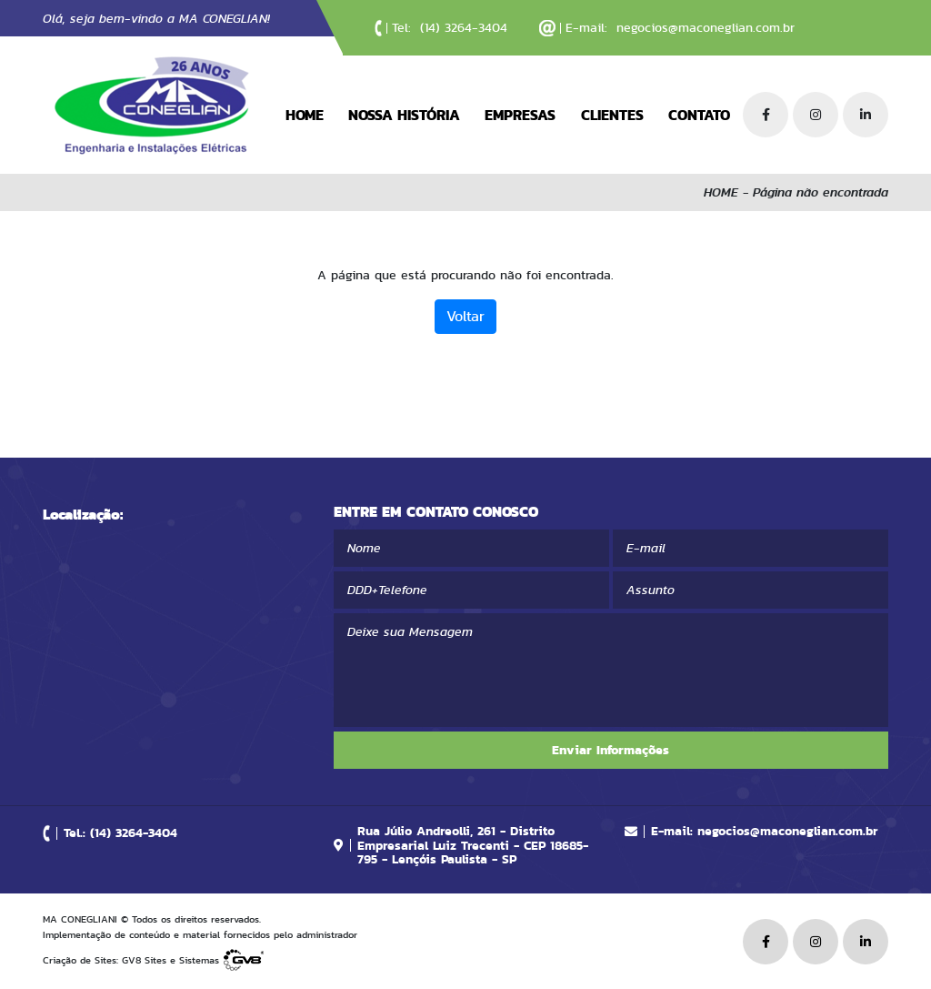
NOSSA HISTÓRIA (404, 115)
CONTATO (699, 115)
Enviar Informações (610, 750)
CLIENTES (612, 115)
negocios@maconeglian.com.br (705, 27)
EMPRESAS (520, 115)
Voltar (465, 316)
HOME (304, 115)
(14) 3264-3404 (463, 27)
